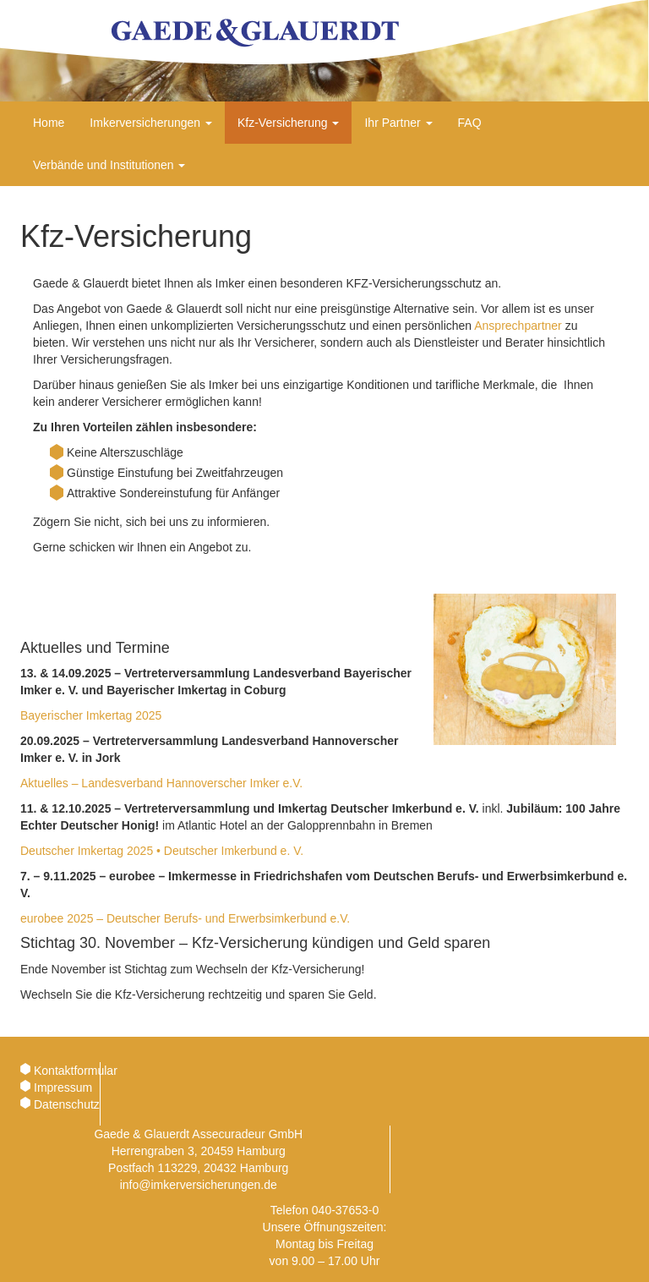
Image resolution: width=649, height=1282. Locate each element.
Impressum (63, 1087)
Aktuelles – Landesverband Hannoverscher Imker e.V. (161, 783)
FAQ (470, 122)
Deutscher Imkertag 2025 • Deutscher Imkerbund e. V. (161, 850)
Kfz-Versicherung (288, 122)
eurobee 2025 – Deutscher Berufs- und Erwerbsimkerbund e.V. (185, 918)
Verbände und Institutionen (109, 165)
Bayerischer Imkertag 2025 (90, 715)
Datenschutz (67, 1104)
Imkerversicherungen (151, 122)
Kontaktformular (75, 1070)
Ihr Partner (398, 122)
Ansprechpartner (518, 325)
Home (48, 122)
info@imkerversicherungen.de (198, 1185)
